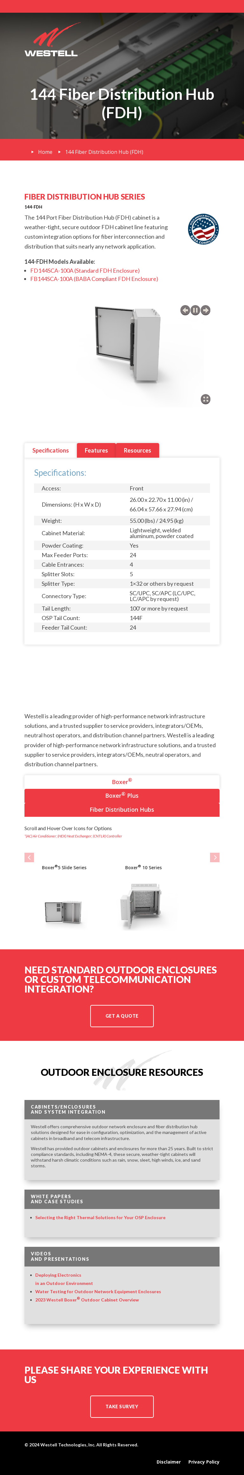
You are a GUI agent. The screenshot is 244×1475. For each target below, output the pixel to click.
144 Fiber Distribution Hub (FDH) (104, 151)
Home (45, 151)
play (195, 310)
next (205, 310)
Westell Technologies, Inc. (67, 1444)
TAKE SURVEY (121, 1406)
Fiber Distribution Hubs (122, 809)
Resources (137, 450)
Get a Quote (122, 1016)
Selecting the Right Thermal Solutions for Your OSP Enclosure (100, 1217)
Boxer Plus (122, 795)
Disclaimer (169, 1462)
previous (185, 310)
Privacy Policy (204, 1462)
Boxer (122, 781)
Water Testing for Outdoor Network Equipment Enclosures (98, 1291)
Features (96, 450)
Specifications (50, 450)
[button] (29, 857)
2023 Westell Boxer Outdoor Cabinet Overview (87, 1299)
